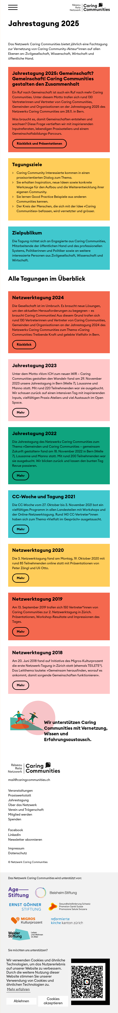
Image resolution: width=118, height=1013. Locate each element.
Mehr (21, 412)
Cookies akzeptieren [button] (53, 1001)
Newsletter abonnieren (25, 839)
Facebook (15, 830)
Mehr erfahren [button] (18, 989)
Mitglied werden (20, 814)
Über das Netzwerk (22, 805)
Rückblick (24, 344)
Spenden (14, 819)
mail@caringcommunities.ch (29, 780)
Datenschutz (17, 853)
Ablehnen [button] (21, 1001)
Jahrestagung (18, 800)
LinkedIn (14, 834)
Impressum (16, 848)
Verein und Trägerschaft (26, 809)
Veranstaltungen (20, 790)
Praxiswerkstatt (19, 795)
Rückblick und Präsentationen (39, 143)
